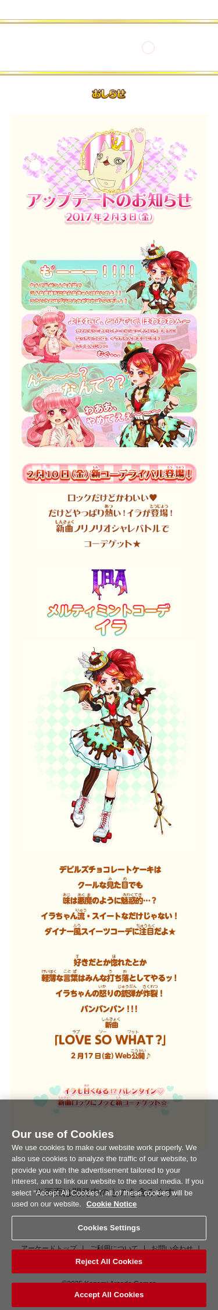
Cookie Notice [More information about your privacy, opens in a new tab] (112, 1208)
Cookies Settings (109, 1231)
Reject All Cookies (109, 1265)
